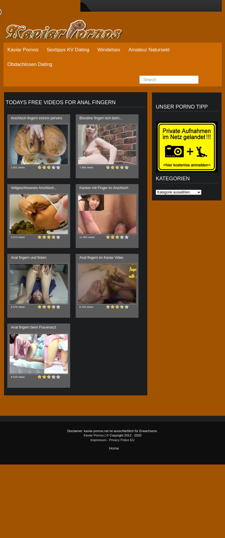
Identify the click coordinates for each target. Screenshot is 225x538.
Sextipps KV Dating (68, 50)
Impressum (98, 440)
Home (114, 448)
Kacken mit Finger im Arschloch (103, 188)
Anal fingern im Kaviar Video (101, 258)
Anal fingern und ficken (29, 258)
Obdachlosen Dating (30, 64)
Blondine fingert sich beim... (100, 118)
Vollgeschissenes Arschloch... (34, 188)
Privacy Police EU (121, 440)
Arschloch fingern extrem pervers (36, 118)
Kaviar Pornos (23, 50)
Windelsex (109, 50)
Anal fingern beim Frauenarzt (33, 327)
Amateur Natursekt (149, 50)
